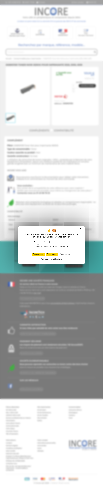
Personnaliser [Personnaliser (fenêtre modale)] (65, 254)
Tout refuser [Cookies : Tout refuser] (52, 254)
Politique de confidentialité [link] (51, 259)
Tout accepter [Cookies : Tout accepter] (38, 254)
